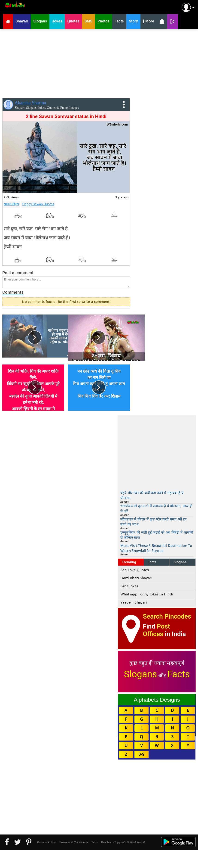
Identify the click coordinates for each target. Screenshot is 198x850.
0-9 (141, 754)
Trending (129, 562)
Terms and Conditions (73, 842)
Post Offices (156, 630)
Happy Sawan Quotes (38, 204)
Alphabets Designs (157, 700)
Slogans (180, 562)
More (148, 22)
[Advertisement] (99, 62)
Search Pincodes (167, 616)
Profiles (106, 842)
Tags (94, 842)
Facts (152, 562)
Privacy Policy (46, 842)
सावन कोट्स (11, 204)
